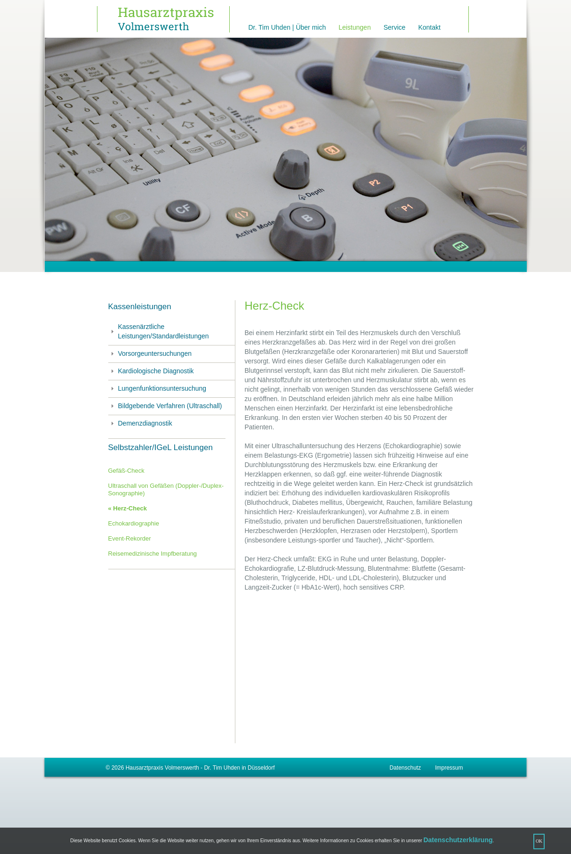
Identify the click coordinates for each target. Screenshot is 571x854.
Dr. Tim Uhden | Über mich (287, 27)
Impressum (449, 767)
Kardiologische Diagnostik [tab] (151, 371)
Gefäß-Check (126, 470)
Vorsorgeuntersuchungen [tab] (150, 353)
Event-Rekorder (129, 538)
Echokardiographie (133, 523)
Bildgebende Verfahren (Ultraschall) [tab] (165, 406)
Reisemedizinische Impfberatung (152, 553)
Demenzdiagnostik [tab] (140, 423)
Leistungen (354, 27)
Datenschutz (405, 767)
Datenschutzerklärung (457, 840)
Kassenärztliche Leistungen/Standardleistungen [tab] (158, 331)
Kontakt (429, 27)
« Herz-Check (127, 508)
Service (395, 27)
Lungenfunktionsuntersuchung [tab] (157, 388)
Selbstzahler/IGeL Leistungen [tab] (160, 447)
